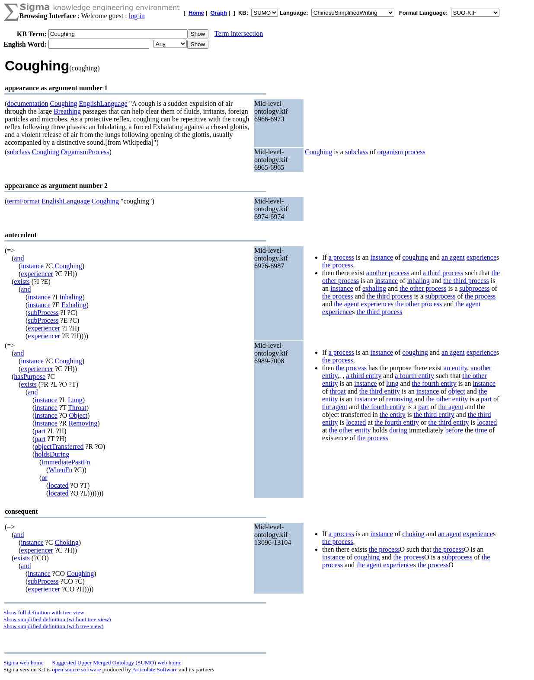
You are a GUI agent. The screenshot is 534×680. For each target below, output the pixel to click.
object (456, 391)
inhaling (418, 280)
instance (32, 266)
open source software (76, 669)
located (58, 485)
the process (337, 265)
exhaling (374, 288)
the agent (346, 304)
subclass (18, 152)
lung (392, 383)
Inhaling (70, 297)
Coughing (63, 103)
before (454, 430)
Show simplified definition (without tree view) (57, 619)
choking (413, 533)
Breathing (67, 111)
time (481, 430)
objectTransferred (59, 446)
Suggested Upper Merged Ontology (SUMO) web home (117, 662)
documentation (27, 103)
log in (137, 15)
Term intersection (238, 33)
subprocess (474, 288)
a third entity (363, 375)
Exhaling (73, 304)
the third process (466, 280)
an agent (453, 257)
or (44, 477)
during (398, 430)
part (40, 431)
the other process (423, 288)
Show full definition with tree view (43, 612)
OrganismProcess (85, 152)
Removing (83, 423)
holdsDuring (52, 454)
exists (21, 281)
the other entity (447, 399)
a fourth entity (414, 375)
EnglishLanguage (103, 103)
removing (399, 399)
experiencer (37, 273)
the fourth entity (434, 383)
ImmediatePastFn (66, 462)
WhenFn (60, 469)
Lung (75, 400)
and (19, 258)
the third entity (379, 391)
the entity (393, 414)
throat (337, 391)
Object (78, 415)
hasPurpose (29, 376)
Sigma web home (23, 662)
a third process (443, 272)
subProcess (43, 312)
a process (341, 257)
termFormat (23, 201)
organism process (401, 152)
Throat (77, 407)
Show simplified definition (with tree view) (53, 626)
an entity (455, 368)
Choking (67, 542)
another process (387, 272)
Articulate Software (155, 669)
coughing (415, 257)
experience (481, 257)
